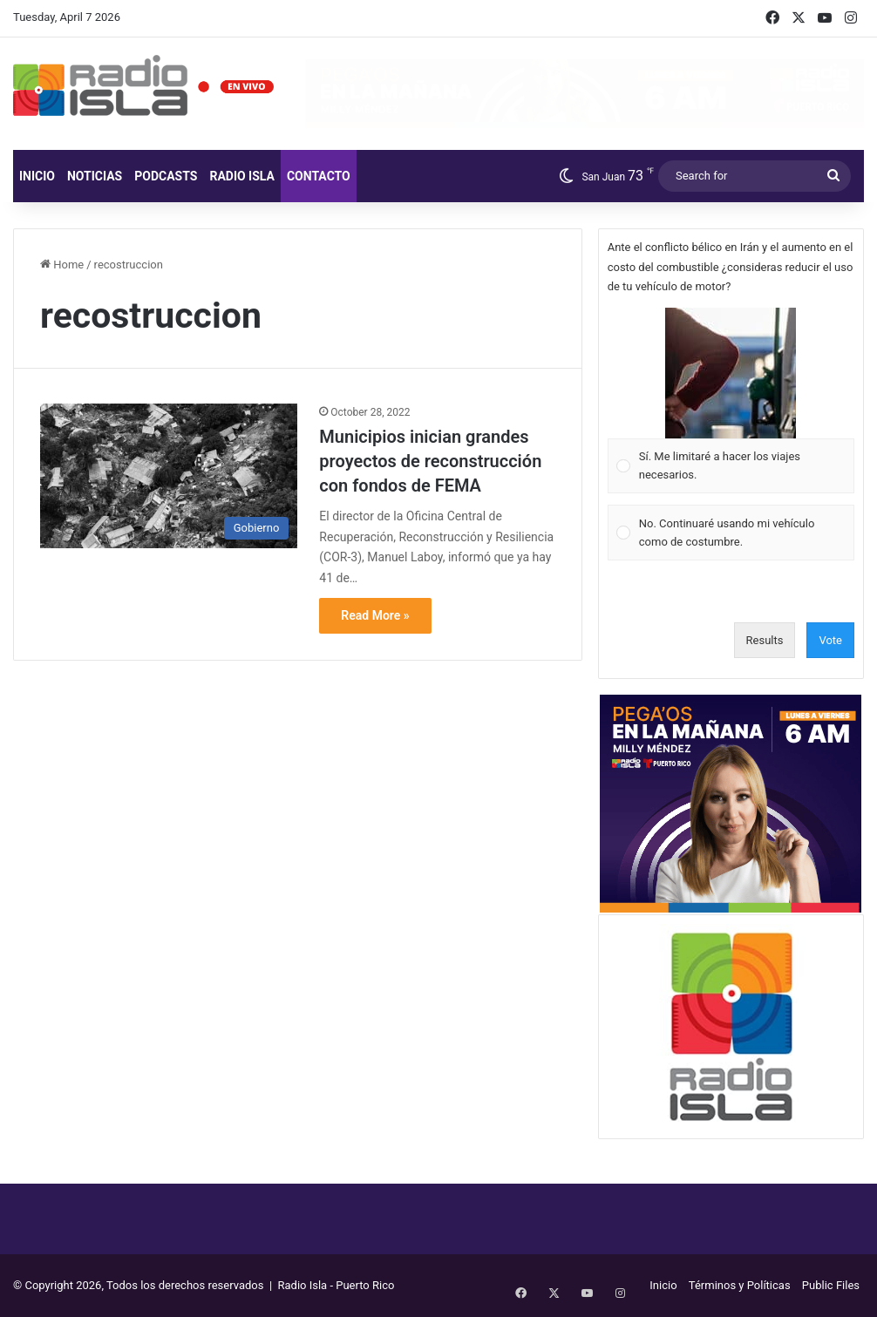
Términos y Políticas (740, 1285)
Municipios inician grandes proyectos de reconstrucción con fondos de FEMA (430, 461)
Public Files (831, 1285)
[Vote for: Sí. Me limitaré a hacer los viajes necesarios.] (731, 400)
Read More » (375, 615)
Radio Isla (242, 176)
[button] (730, 373)
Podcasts (165, 176)
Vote (830, 640)
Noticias (94, 176)
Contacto (318, 176)
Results (765, 640)
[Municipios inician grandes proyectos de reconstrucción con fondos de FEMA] (168, 476)
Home (62, 264)
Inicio (37, 176)
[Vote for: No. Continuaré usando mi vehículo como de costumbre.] (731, 533)
